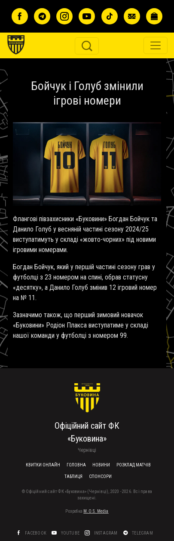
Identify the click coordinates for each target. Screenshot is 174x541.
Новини (101, 465)
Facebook (36, 533)
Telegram (143, 533)
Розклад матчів (133, 465)
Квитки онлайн (43, 465)
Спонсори (100, 476)
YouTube (71, 533)
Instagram (106, 533)
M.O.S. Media (95, 511)
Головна (76, 465)
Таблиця (73, 476)
